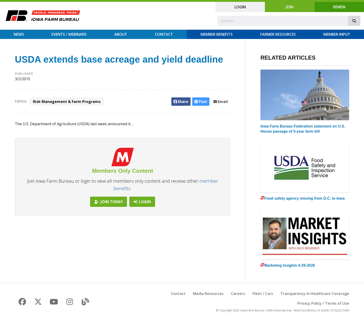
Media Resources (208, 293)
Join (289, 7)
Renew (339, 7)
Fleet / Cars (263, 293)
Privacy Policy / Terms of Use (323, 303)
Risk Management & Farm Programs (67, 101)
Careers (238, 293)
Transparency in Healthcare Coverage (314, 293)
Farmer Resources (278, 34)
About (120, 34)
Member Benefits (217, 34)
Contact (164, 34)
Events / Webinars (69, 34)
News (19, 34)
